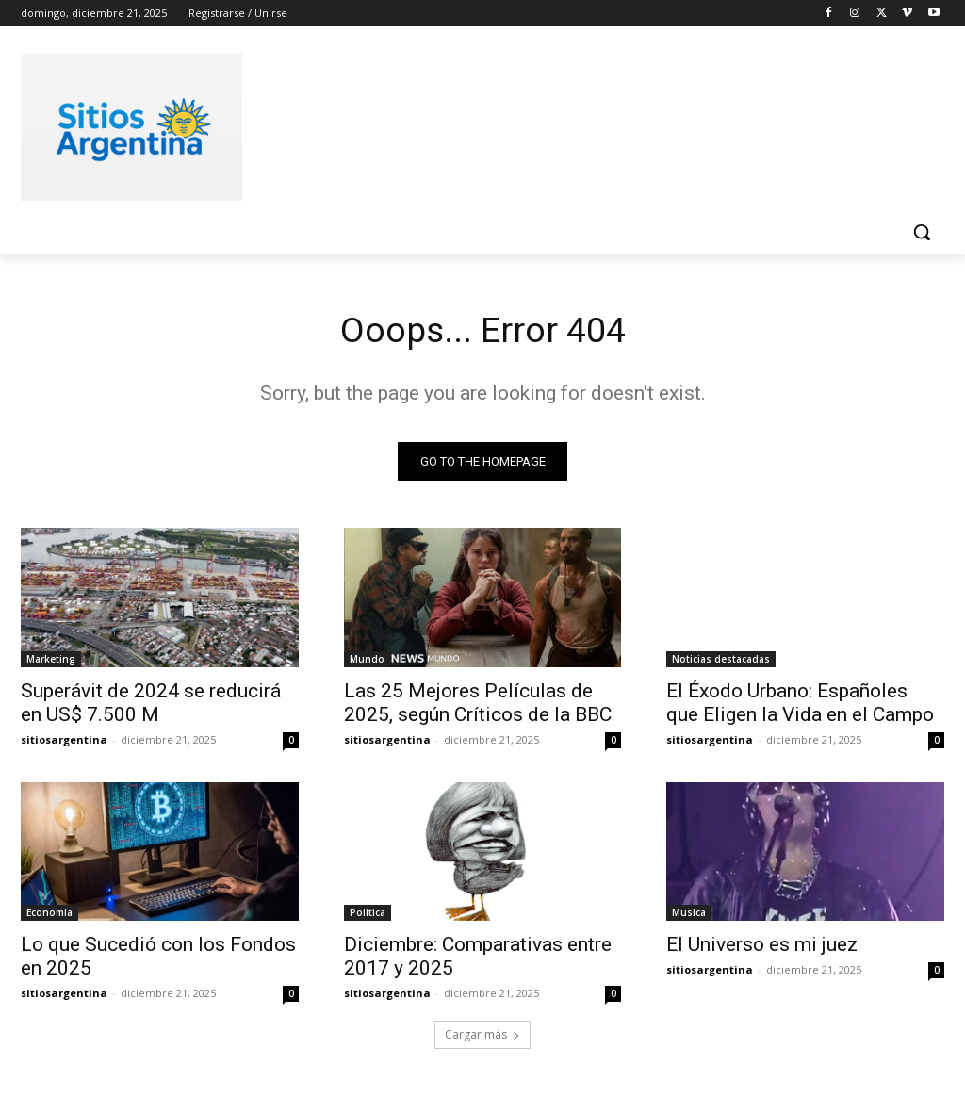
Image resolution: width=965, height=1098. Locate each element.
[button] (921, 231)
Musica (689, 916)
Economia (49, 916)
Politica (367, 916)
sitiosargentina (64, 742)
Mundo (367, 661)
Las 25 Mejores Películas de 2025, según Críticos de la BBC (478, 705)
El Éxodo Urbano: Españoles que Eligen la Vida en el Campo (800, 705)
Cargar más (482, 1038)
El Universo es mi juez (762, 948)
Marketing (50, 661)
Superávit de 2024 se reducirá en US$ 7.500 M (151, 705)
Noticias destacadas (721, 661)
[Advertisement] (462, 123)
